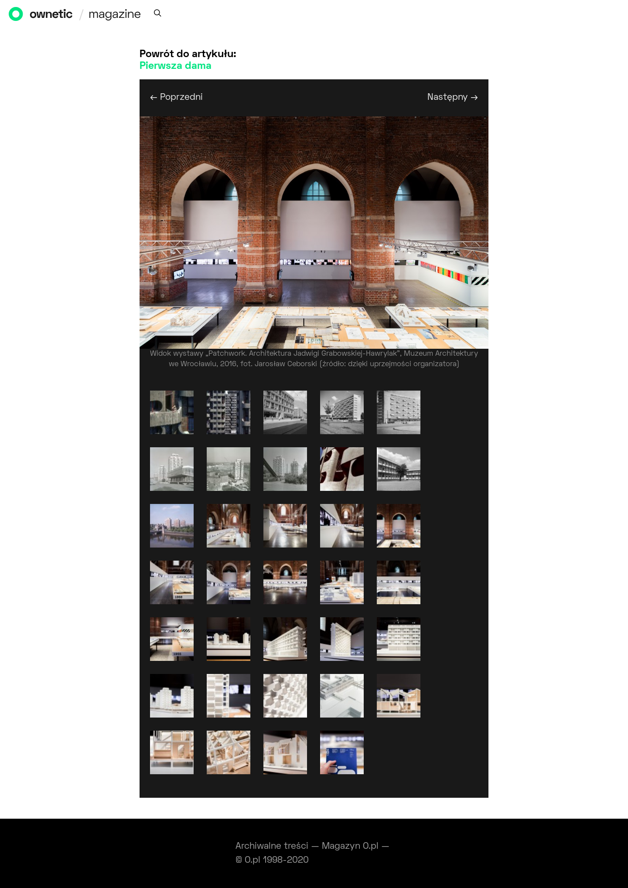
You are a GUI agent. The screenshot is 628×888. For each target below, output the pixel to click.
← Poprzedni (176, 97)
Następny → (452, 97)
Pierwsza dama (176, 66)
